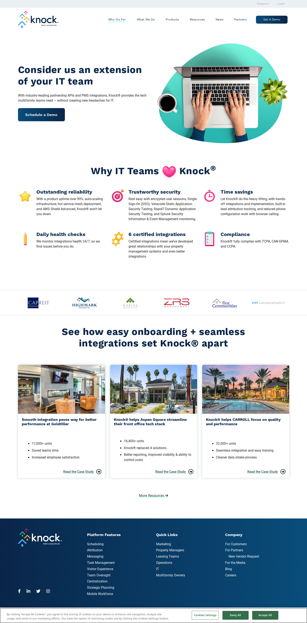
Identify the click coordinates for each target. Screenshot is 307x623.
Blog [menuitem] (228, 569)
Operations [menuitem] (164, 562)
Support (263, 4)
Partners (240, 20)
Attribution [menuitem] (95, 550)
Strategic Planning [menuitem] (100, 587)
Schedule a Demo (41, 114)
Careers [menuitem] (230, 575)
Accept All (265, 615)
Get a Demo (271, 20)
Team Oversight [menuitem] (98, 575)
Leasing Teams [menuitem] (167, 556)
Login (281, 4)
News (219, 20)
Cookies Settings (205, 615)
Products (172, 20)
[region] (153, 615)
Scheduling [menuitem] (95, 544)
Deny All (235, 615)
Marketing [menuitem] (163, 544)
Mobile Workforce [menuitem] (100, 593)
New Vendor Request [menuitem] (244, 556)
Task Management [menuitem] (101, 562)
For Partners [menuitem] (234, 550)
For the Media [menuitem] (235, 562)
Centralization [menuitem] (97, 581)
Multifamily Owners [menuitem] (170, 575)
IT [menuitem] (157, 569)
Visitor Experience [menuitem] (100, 569)
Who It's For (117, 20)
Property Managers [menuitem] (170, 550)
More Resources (153, 495)
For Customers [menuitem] (236, 544)
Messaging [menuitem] (95, 556)
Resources (197, 20)
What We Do (146, 20)
